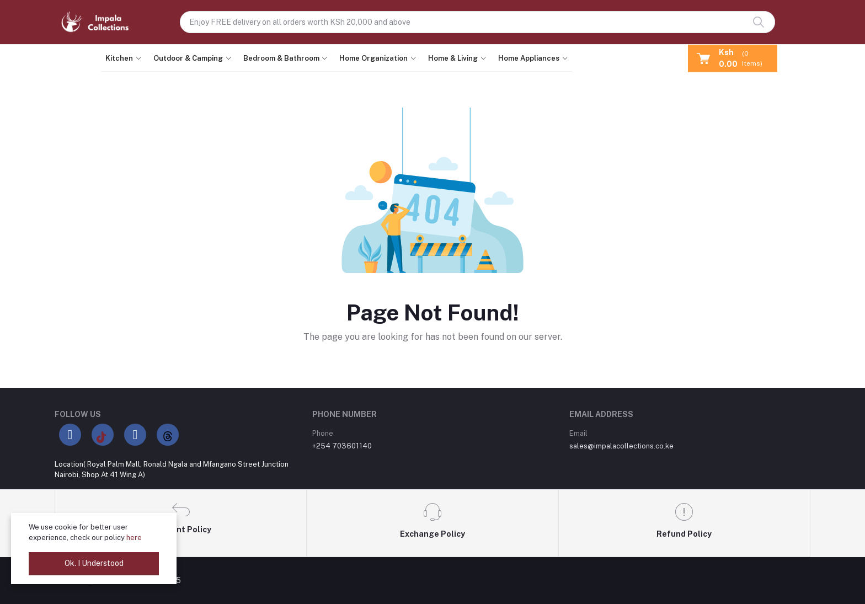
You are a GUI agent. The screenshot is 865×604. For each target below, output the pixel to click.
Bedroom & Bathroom (281, 58)
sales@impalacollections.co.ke (621, 446)
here (134, 537)
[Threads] (168, 435)
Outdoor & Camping (188, 58)
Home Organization (373, 58)
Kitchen (119, 58)
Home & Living (453, 58)
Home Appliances (528, 58)
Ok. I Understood (94, 563)
